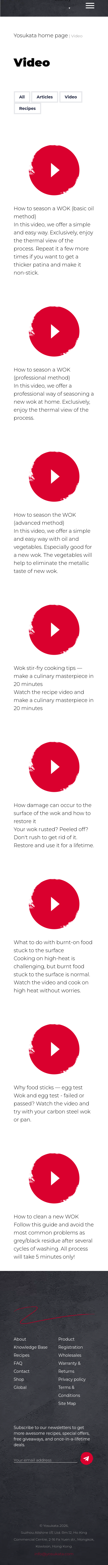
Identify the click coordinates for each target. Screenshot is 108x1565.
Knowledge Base (31, 1347)
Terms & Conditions (69, 1391)
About (20, 1339)
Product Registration (70, 1343)
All (22, 97)
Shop (19, 1379)
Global (20, 1387)
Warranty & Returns (69, 1367)
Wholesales (70, 1355)
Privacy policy (72, 1379)
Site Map (67, 1403)
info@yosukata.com (53, 1553)
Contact (22, 1371)
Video (71, 97)
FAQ (18, 1363)
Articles (45, 97)
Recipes (27, 108)
